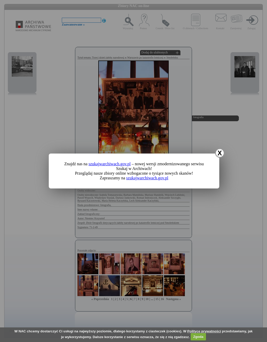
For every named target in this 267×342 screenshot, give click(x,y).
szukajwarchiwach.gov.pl (109, 164)
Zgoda (198, 337)
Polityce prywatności (204, 331)
